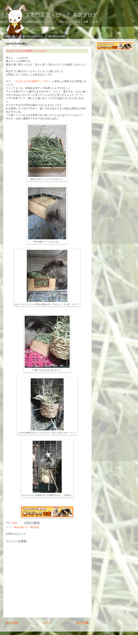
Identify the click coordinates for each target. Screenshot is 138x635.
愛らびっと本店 (56, 36)
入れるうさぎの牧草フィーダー (33, 81)
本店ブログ (12, 36)
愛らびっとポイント (33, 36)
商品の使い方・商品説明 (26, 527)
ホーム (47, 623)
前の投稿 (82, 623)
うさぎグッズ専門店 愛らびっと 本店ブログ (48, 15)
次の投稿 (12, 623)
